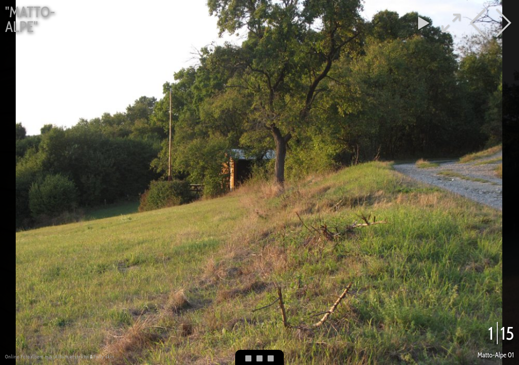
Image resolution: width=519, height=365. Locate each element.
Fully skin (103, 356)
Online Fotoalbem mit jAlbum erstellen (47, 356)
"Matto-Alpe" (30, 19)
